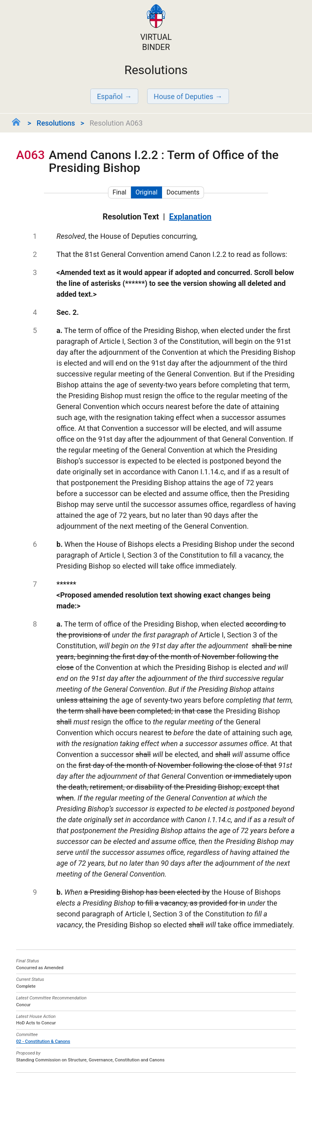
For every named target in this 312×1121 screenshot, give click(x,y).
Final (119, 192)
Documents (183, 192)
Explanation (190, 216)
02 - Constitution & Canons (43, 1041)
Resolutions (56, 123)
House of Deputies (183, 96)
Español (110, 96)
